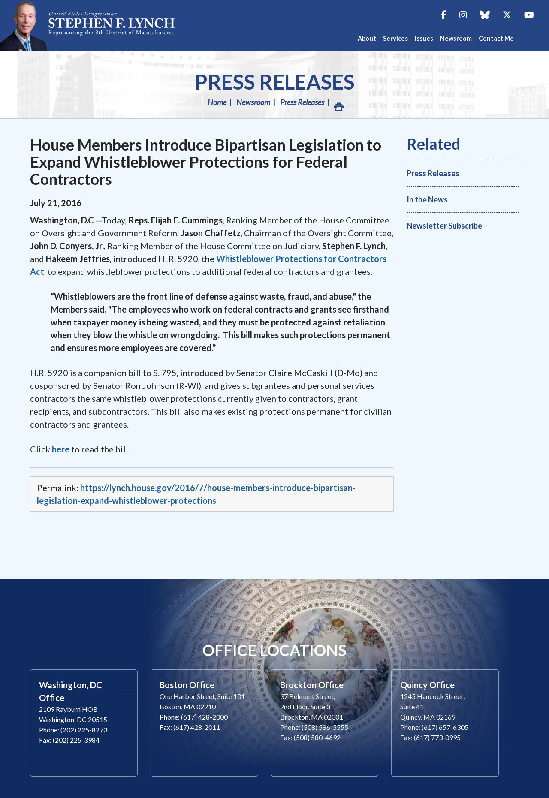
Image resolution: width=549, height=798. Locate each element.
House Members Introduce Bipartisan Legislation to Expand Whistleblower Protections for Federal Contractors (205, 161)
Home (217, 102)
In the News (427, 199)
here (60, 449)
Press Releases (274, 81)
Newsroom (253, 102)
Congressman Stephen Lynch (111, 25)
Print (338, 104)
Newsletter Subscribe (444, 225)
